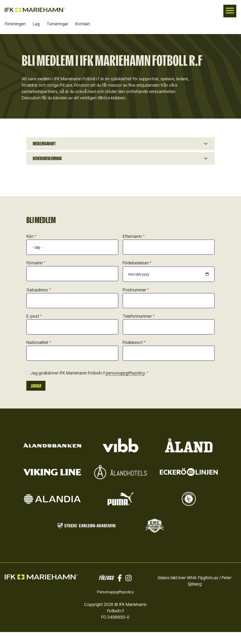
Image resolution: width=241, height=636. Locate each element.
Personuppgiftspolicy (115, 595)
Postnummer (134, 293)
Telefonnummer (137, 319)
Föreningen (15, 23)
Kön (30, 240)
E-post (32, 319)
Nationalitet (37, 346)
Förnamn (34, 266)
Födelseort (133, 346)
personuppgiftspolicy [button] (125, 376)
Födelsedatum (136, 266)
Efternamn (132, 240)
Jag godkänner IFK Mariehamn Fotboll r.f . (88, 376)
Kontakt (82, 23)
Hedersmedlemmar (49, 161)
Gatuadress (37, 293)
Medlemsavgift (46, 144)
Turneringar (57, 23)
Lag (36, 23)
